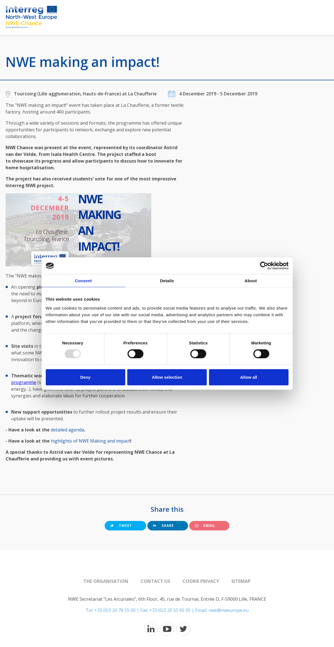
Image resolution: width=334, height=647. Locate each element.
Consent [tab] (83, 280)
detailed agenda (67, 430)
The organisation (105, 581)
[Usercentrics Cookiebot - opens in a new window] (264, 266)
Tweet (121, 525)
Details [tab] (167, 280)
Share (163, 525)
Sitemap (241, 581)
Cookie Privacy (200, 581)
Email (205, 525)
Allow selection (167, 377)
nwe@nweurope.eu (228, 610)
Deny (85, 377)
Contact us (155, 581)
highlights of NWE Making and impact (90, 441)
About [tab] (251, 280)
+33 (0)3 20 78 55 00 (115, 610)
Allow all (248, 377)
